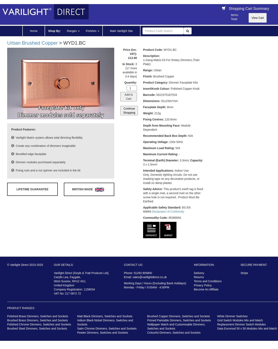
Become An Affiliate (206, 289)
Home (33, 31)
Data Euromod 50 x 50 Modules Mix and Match (247, 328)
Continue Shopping (129, 110)
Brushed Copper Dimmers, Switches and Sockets (178, 316)
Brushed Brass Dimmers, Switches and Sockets (37, 320)
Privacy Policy (203, 285)
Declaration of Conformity (168, 211)
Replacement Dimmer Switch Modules (241, 324)
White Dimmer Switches (232, 316)
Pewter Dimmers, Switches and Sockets (102, 332)
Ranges (73, 31)
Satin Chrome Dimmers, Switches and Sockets (107, 328)
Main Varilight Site (121, 31)
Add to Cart (128, 96)
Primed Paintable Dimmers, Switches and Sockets (179, 320)
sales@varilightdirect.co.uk (150, 277)
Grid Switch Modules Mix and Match (240, 320)
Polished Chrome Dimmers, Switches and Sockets (39, 324)
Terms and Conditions (207, 281)
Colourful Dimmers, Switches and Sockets (174, 332)
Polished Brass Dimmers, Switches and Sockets (37, 316)
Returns (199, 277)
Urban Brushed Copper (32, 43)
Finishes (92, 31)
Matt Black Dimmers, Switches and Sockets (104, 316)
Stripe (244, 273)
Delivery (199, 273)
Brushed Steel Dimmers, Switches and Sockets (37, 328)
